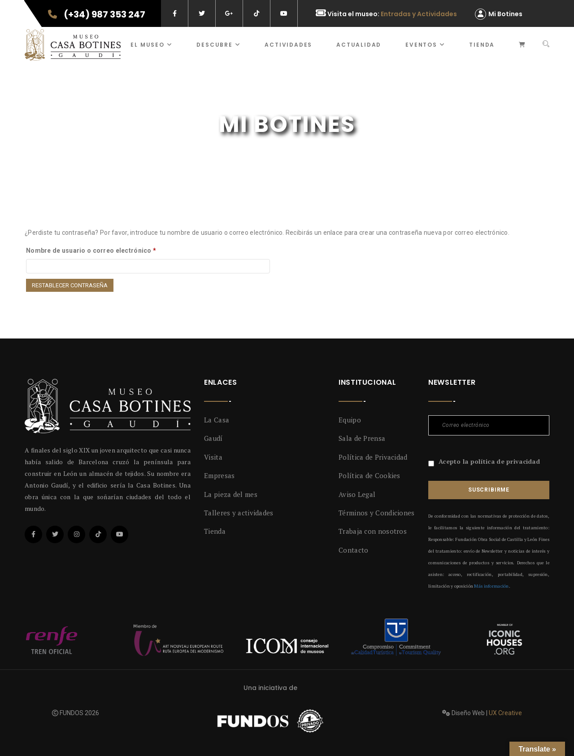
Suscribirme (488, 490)
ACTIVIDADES (288, 44)
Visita (213, 457)
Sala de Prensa (362, 438)
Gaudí (213, 438)
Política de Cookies (369, 475)
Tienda (482, 44)
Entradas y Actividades (419, 13)
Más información (491, 586)
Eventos (425, 44)
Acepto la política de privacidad (489, 461)
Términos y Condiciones (377, 512)
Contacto (353, 549)
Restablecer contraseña (70, 285)
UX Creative (505, 712)
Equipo (350, 419)
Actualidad (358, 44)
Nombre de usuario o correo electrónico (91, 250)
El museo (151, 44)
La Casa (216, 419)
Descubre (218, 44)
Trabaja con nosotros (373, 531)
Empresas (219, 475)
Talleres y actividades (239, 512)
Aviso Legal (357, 494)
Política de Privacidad (373, 457)
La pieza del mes (230, 494)
